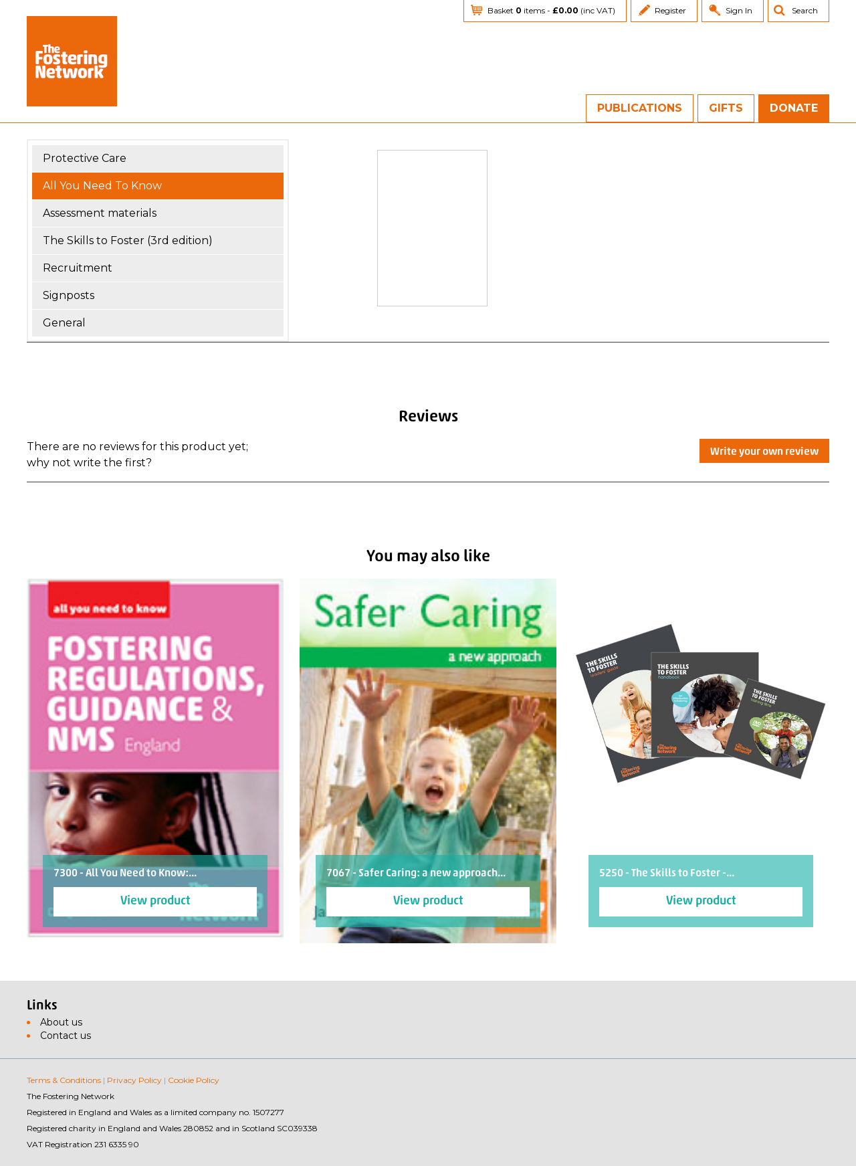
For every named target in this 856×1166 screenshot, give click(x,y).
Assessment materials (99, 213)
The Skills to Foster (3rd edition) (128, 240)
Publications (639, 108)
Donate (794, 108)
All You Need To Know (102, 185)
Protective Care (84, 158)
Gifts (726, 108)
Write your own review (764, 452)
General (64, 322)
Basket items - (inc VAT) (551, 10)
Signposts (68, 295)
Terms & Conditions (64, 1080)
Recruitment (77, 268)
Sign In (739, 10)
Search (805, 10)
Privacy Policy (134, 1080)
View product (155, 901)
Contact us (65, 1036)
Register (670, 10)
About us (61, 1022)
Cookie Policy (193, 1080)
